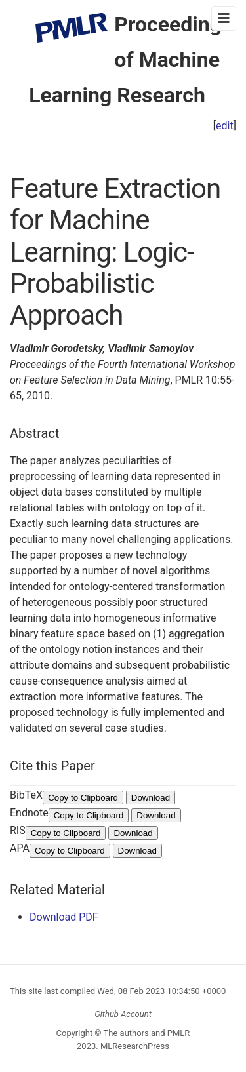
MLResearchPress (133, 1046)
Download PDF (64, 917)
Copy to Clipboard (83, 798)
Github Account (123, 1014)
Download (150, 798)
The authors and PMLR (147, 1033)
